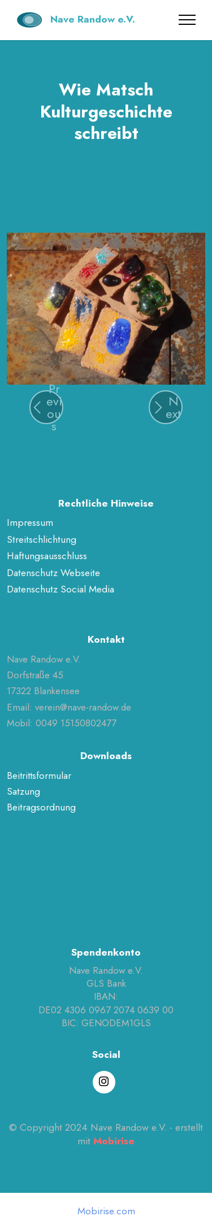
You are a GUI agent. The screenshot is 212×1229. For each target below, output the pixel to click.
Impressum (30, 522)
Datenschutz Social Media (60, 589)
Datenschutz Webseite (53, 572)
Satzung (23, 791)
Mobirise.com (106, 1211)
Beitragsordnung (41, 807)
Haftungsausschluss (47, 555)
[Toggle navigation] (187, 19)
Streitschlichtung (41, 539)
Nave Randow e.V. (92, 19)
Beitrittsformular (39, 775)
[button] (46, 407)
